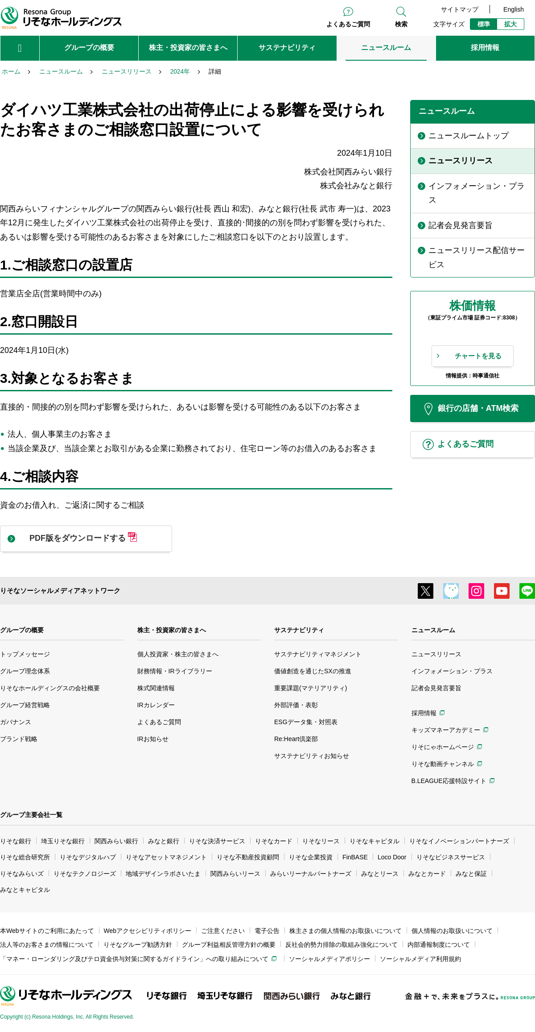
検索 (401, 24)
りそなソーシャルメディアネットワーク (60, 590)
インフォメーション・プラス (452, 671)
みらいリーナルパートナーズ (310, 873)
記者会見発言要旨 (436, 688)
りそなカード (273, 841)
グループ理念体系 (25, 671)
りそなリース (321, 841)
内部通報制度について (438, 944)
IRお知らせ (153, 738)
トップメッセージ (25, 654)
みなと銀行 (163, 841)
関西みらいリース (235, 873)
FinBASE (355, 857)
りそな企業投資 (311, 857)
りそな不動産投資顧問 (248, 857)
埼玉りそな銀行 (63, 841)
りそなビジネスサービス (450, 857)
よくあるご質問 (348, 24)
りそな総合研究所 (25, 857)
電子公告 (267, 930)
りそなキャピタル (374, 841)
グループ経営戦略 (25, 705)
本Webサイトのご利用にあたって (47, 930)
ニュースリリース (436, 654)
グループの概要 (22, 630)
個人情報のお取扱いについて (452, 930)
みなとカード (427, 873)
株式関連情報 (156, 688)
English (513, 9)
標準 (483, 24)
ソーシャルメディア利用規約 (420, 958)
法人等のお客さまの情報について (47, 944)
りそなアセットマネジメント (166, 857)
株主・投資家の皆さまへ (171, 630)
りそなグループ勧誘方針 (137, 944)
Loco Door (392, 857)
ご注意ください (223, 930)
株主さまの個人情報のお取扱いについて (345, 930)
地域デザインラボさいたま (163, 873)
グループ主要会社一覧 (31, 814)
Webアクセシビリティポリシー (148, 930)
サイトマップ (459, 9)
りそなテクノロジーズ (85, 873)
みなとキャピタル (25, 889)
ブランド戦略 (18, 738)
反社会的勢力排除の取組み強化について (341, 944)
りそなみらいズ (22, 873)
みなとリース (380, 873)
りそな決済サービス (217, 841)
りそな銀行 (15, 841)
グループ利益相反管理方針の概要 (229, 944)
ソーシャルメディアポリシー (329, 958)
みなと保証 (471, 873)
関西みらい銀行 (116, 841)
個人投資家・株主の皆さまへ (177, 654)
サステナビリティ (299, 630)
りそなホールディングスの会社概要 (50, 688)
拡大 (510, 24)
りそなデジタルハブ (88, 857)
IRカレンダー (156, 705)
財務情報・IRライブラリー (174, 671)
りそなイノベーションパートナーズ (459, 841)
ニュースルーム (433, 630)
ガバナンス (15, 721)
